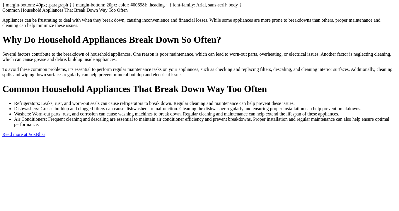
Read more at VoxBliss (23, 134)
